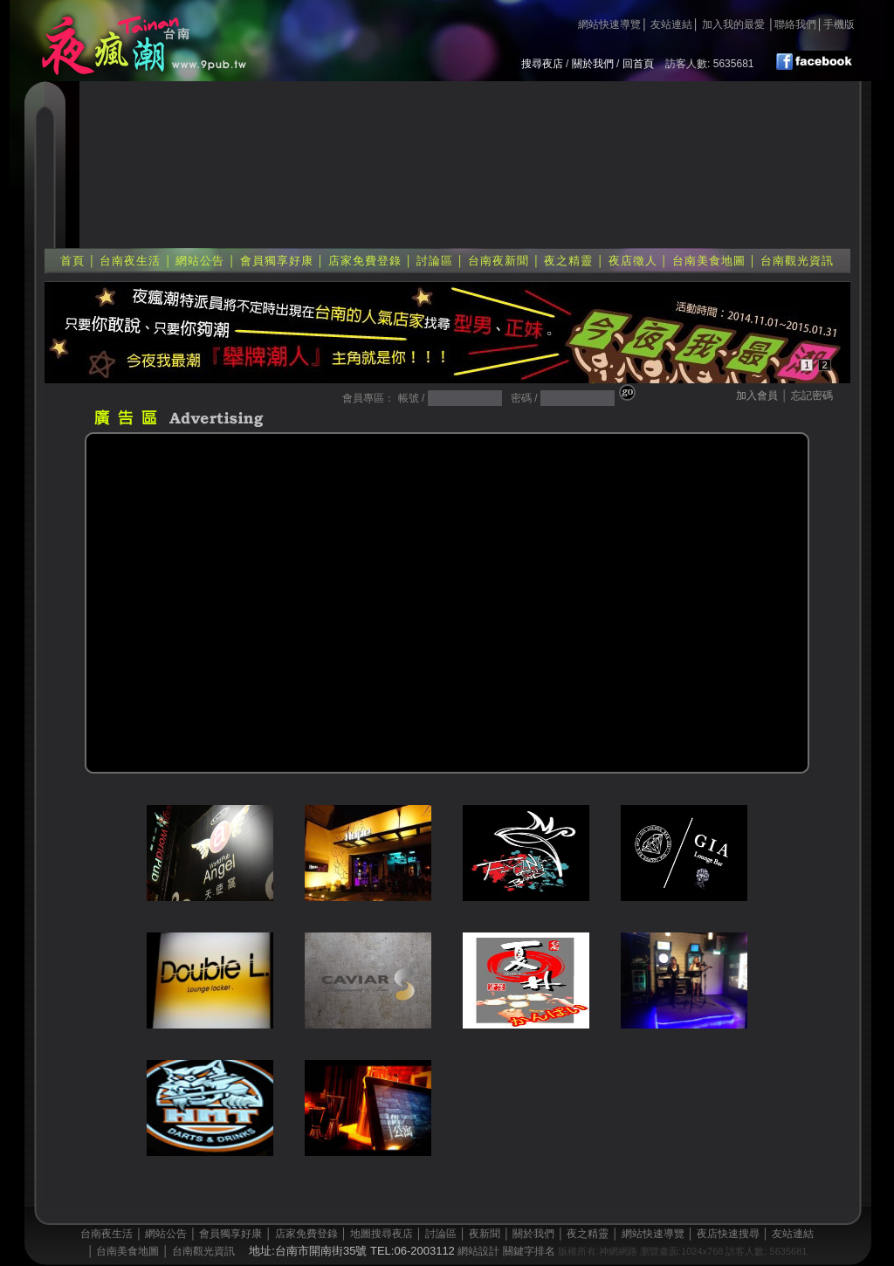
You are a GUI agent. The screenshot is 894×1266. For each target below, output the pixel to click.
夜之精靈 (568, 260)
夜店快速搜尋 (728, 1234)
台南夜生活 (130, 260)
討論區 (434, 260)
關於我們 (593, 64)
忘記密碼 (812, 395)
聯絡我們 (795, 24)
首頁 (72, 260)
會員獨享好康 (276, 260)
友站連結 (671, 24)
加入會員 (757, 395)
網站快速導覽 (609, 24)
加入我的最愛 (733, 24)
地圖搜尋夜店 (381, 1234)
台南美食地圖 (709, 260)
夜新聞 (484, 1234)
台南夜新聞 (498, 260)
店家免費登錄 (365, 260)
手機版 (839, 24)
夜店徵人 (633, 260)
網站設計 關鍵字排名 (505, 1251)
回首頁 (638, 64)
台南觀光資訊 (797, 260)
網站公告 (199, 260)
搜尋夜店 (542, 64)
